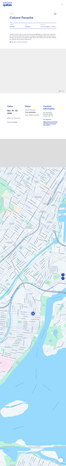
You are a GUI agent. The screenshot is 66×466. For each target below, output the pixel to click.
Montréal (12, 26)
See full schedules (12, 122)
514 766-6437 (47, 119)
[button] (33, 313)
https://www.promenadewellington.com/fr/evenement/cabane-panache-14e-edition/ (50, 123)
